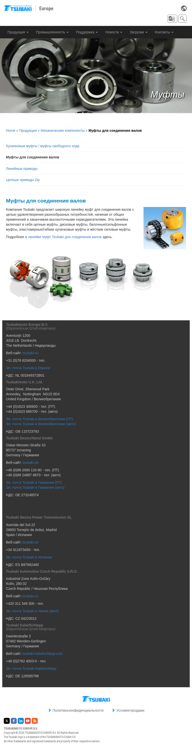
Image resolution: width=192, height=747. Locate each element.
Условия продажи (128, 710)
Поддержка (87, 32)
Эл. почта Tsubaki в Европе (28, 368)
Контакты (164, 32)
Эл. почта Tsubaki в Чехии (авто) (32, 611)
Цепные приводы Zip (23, 180)
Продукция (18, 32)
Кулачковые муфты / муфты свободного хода (42, 146)
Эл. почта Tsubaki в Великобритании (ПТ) (39, 419)
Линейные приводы (22, 169)
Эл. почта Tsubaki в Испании (29, 557)
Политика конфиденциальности (76, 710)
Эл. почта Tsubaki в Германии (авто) (35, 487)
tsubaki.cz (30, 596)
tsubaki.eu (30, 353)
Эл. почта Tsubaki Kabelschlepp (31, 669)
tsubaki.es (30, 542)
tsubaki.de (30, 463)
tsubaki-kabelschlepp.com (42, 654)
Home (10, 131)
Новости (113, 32)
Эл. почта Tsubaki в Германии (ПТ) (34, 482)
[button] (172, 18)
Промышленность (52, 32)
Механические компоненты (63, 131)
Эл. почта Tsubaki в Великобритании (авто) (41, 424)
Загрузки (138, 32)
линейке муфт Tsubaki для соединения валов (65, 237)
